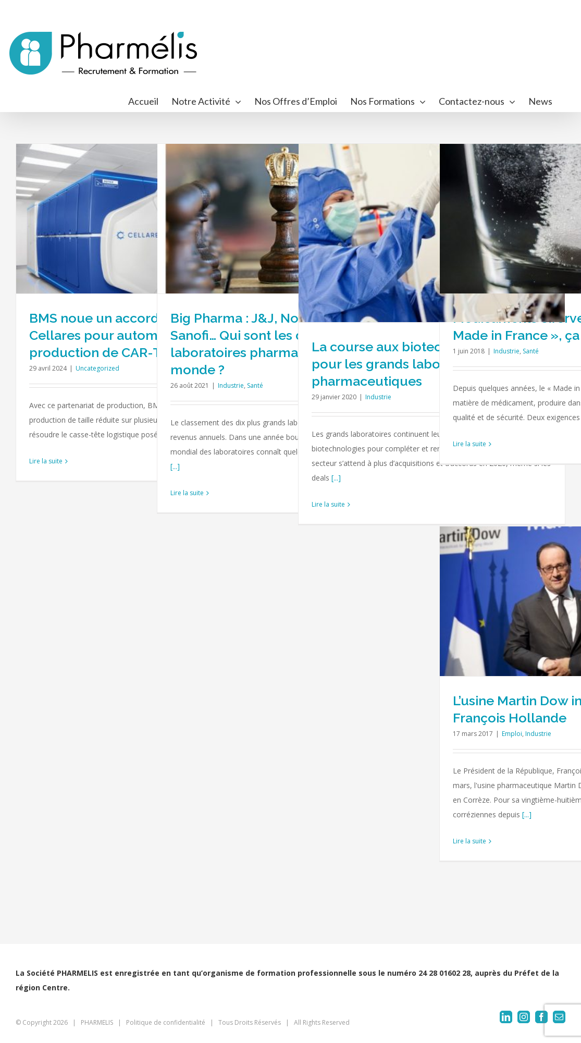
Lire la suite (46, 461)
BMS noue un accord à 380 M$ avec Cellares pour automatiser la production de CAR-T (140, 335)
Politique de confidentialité (165, 1022)
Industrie (231, 385)
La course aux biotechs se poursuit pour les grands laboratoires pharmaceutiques (420, 364)
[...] (175, 466)
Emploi (512, 733)
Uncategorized (97, 368)
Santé (255, 385)
